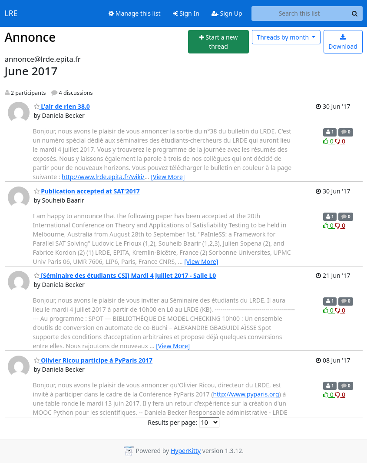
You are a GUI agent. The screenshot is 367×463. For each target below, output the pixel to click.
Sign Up (227, 13)
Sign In (186, 13)
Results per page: (172, 422)
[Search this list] (299, 13)
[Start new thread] (218, 42)
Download (342, 42)
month (283, 37)
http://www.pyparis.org (246, 394)
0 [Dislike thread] (340, 141)
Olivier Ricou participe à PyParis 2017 (93, 360)
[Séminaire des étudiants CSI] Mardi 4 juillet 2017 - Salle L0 (125, 275)
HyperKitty (186, 450)
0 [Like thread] (329, 141)
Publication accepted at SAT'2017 (87, 191)
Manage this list (135, 13)
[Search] (355, 13)
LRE (11, 13)
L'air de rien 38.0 (62, 106)
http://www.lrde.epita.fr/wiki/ (103, 177)
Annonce (30, 37)
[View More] (168, 177)
